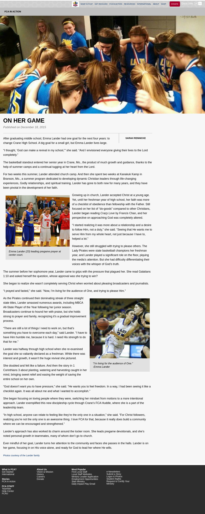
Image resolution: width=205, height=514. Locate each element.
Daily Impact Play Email (83, 484)
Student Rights (114, 479)
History (40, 474)
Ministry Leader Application (85, 476)
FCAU (5, 493)
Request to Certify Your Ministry (118, 482)
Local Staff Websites (82, 474)
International (8, 474)
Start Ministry (78, 481)
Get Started (7, 472)
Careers (41, 476)
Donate (40, 479)
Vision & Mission (45, 472)
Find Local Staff (79, 472)
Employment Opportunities (85, 479)
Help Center (8, 491)
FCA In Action (12, 11)
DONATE (174, 4)
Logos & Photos (114, 476)
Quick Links (187, 3)
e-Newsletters (113, 471)
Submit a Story (114, 474)
